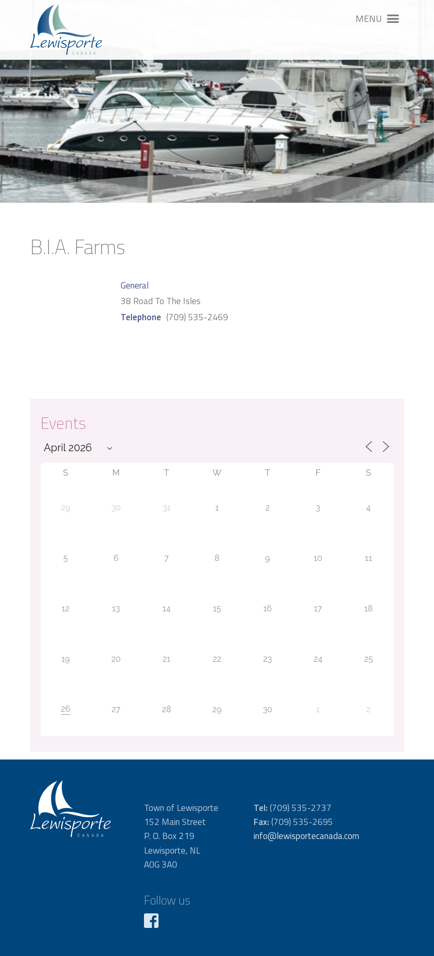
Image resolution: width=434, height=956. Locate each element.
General (135, 285)
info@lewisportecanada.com (306, 836)
